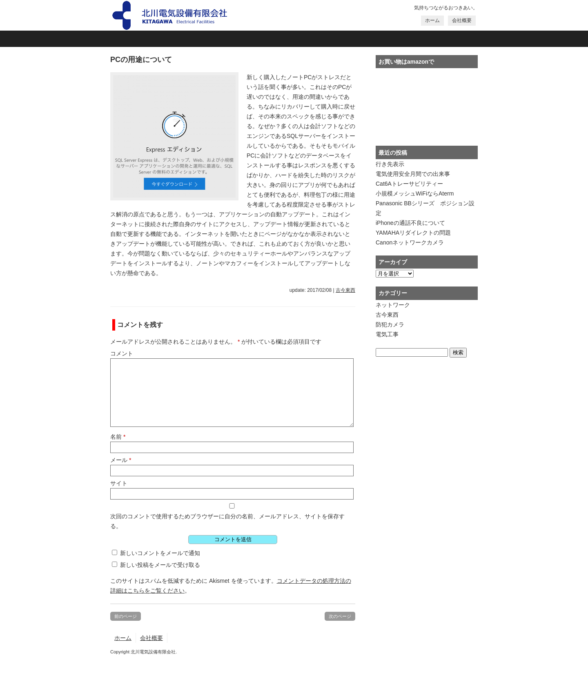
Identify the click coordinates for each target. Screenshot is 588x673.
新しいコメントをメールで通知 (160, 553)
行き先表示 (390, 164)
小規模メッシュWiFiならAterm (415, 193)
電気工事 (387, 334)
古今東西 (345, 290)
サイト (118, 483)
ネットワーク (393, 305)
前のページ (125, 616)
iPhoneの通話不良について (410, 223)
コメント (121, 353)
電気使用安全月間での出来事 (413, 174)
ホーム (432, 20)
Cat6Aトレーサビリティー (409, 183)
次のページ (340, 616)
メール (120, 460)
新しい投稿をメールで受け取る (160, 565)
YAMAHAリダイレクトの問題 (413, 232)
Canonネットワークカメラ (410, 242)
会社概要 (462, 20)
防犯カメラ (390, 324)
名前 (117, 436)
